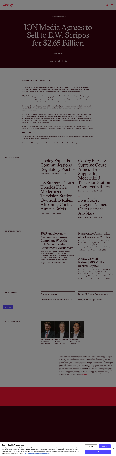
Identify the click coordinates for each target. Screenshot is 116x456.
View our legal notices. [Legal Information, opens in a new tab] (43, 453)
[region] (58, 449)
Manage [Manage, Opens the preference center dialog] (91, 446)
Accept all (97, 451)
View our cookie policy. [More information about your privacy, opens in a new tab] (30, 453)
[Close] (113, 449)
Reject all (104, 446)
